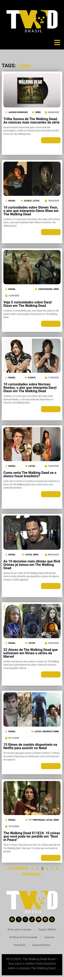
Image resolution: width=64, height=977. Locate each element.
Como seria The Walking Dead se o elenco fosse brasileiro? (29, 474)
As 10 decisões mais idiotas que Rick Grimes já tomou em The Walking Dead (31, 564)
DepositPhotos (41, 945)
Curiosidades (45, 289)
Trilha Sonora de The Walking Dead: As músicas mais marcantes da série (31, 120)
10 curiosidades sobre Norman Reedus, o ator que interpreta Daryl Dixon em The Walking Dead (30, 387)
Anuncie (49, 937)
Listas (36, 201)
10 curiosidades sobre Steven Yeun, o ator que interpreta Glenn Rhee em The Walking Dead (31, 210)
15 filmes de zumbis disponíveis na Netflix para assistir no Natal (30, 746)
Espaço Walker (47, 929)
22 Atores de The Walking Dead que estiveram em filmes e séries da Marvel (30, 653)
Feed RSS (19, 945)
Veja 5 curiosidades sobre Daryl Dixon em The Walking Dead (27, 304)
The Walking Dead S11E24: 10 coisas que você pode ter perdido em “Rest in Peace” (31, 836)
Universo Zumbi (50, 731)
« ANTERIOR (16, 868)
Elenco (28, 201)
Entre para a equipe (19, 929)
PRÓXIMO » (32, 874)
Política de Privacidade (23, 937)
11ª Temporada (37, 820)
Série (38, 112)
